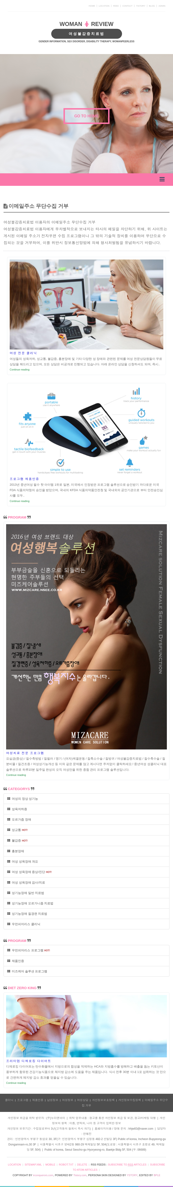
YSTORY (132, 1175)
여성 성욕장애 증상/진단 (29, 872)
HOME (92, 6)
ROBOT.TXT (66, 1164)
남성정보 (52, 1100)
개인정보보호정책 (103, 1100)
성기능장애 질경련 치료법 (27, 913)
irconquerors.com (43, 1175)
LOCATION (104, 6)
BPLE (157, 1175)
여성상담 (82, 1100)
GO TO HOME (86, 116)
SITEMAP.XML (33, 1164)
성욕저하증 (17, 809)
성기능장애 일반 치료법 (25, 893)
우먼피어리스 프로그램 (28, 950)
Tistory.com (80, 1175)
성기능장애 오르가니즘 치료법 (30, 903)
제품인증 (15, 961)
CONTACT (127, 6)
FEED (116, 6)
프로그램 (22, 1100)
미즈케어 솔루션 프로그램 (27, 971)
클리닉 (9, 1100)
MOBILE (50, 1164)
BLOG (152, 6)
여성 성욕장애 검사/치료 (26, 882)
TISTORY (140, 6)
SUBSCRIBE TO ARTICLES (127, 1164)
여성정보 (67, 1100)
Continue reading (20, 369)
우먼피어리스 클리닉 (23, 924)
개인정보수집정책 (129, 1100)
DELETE (82, 1164)
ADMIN (161, 6)
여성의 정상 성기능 (22, 798)
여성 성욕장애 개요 (22, 861)
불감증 (17, 840)
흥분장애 (15, 851)
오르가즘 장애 (19, 819)
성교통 (17, 830)
